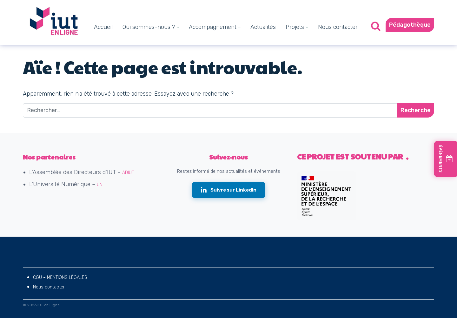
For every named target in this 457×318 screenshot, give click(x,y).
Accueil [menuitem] (103, 27)
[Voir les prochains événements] (445, 159)
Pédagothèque (410, 24)
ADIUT (128, 172)
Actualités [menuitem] (263, 27)
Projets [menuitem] (295, 27)
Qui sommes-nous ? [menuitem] (149, 27)
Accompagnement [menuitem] (212, 27)
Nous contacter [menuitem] (338, 27)
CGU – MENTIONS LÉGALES (60, 277)
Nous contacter (49, 287)
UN (100, 184)
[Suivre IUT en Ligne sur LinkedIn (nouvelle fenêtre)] (228, 190)
